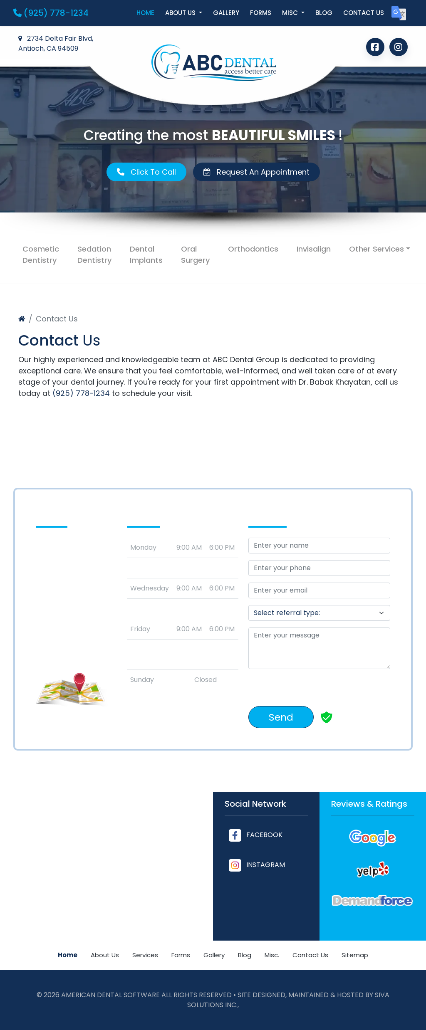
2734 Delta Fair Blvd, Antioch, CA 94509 (55, 43)
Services (145, 955)
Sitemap (355, 955)
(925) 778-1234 (51, 13)
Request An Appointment (256, 172)
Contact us (363, 12)
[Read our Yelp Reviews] (372, 869)
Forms (260, 12)
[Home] (21, 319)
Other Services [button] (376, 249)
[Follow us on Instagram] (398, 47)
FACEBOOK (255, 835)
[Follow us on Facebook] (375, 47)
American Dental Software (111, 995)
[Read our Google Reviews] (372, 838)
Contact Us (310, 955)
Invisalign (314, 249)
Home (145, 12)
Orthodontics (253, 249)
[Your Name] (319, 545)
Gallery (226, 12)
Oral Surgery (195, 254)
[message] (319, 648)
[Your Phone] (319, 568)
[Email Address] (319, 590)
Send (281, 717)
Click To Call (146, 172)
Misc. (272, 955)
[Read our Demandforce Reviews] (372, 900)
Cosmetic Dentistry (40, 254)
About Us (105, 955)
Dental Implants (146, 254)
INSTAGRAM (257, 864)
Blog (323, 12)
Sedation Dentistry (94, 254)
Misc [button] (291, 12)
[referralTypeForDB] (319, 613)
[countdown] (373, 677)
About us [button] (181, 12)
